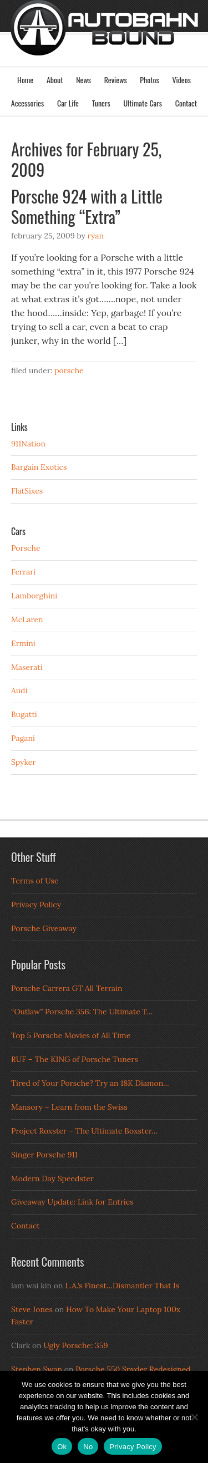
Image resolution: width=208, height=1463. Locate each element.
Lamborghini (34, 596)
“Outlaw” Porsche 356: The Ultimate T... (82, 1012)
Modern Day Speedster (52, 1178)
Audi (19, 690)
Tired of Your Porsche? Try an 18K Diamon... (90, 1083)
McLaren (27, 619)
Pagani (23, 738)
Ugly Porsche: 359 (75, 1345)
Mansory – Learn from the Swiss (69, 1107)
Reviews (115, 79)
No (88, 1446)
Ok (62, 1446)
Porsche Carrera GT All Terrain (67, 988)
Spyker (23, 762)
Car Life (68, 103)
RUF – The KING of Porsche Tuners (74, 1059)
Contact (186, 103)
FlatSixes (27, 491)
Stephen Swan (36, 1369)
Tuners (101, 103)
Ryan (96, 236)
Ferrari (23, 572)
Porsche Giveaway (44, 928)
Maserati (27, 667)
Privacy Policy (36, 905)
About (55, 79)
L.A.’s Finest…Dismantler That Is (122, 1286)
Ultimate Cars (142, 103)
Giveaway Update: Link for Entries (72, 1202)
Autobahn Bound (104, 43)
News (83, 79)
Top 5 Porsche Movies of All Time (70, 1035)
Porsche (69, 370)
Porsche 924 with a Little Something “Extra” (87, 207)
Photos (149, 79)
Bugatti (24, 714)
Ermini (23, 643)
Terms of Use (35, 881)
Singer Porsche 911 (44, 1155)
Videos (181, 79)
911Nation (28, 444)
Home (25, 79)
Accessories (27, 103)
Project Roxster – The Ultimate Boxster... (84, 1131)
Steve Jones (32, 1309)
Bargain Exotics (39, 467)
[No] (194, 1417)
